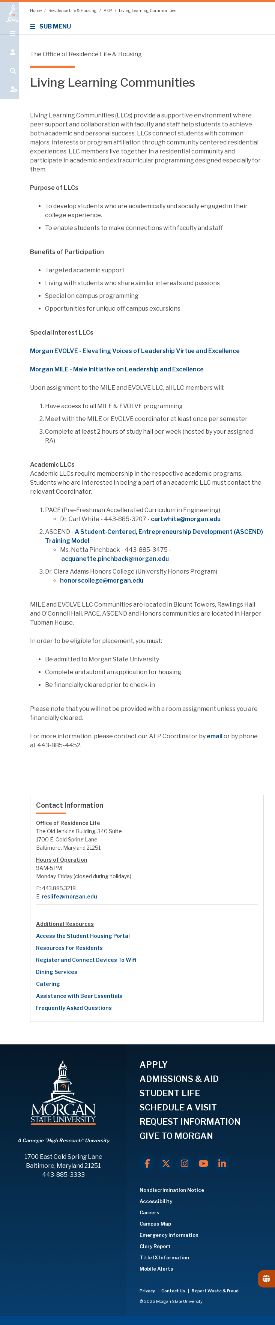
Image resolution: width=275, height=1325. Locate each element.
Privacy (148, 1290)
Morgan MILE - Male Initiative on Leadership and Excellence (117, 369)
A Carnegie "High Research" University (63, 1140)
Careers (149, 1212)
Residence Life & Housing (73, 10)
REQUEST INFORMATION (190, 1122)
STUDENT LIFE (170, 1093)
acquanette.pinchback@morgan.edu (115, 558)
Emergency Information (169, 1235)
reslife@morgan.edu (69, 896)
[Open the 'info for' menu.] (9, 60)
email (214, 736)
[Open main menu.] (9, 42)
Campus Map (155, 1224)
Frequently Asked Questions (74, 1008)
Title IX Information (164, 1257)
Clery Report (155, 1246)
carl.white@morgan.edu (186, 519)
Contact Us (173, 1290)
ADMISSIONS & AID (179, 1079)
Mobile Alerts (156, 1269)
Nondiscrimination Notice (172, 1190)
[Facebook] (147, 1163)
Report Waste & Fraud (215, 1290)
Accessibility (156, 1201)
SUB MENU (51, 26)
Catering (48, 984)
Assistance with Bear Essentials (79, 996)
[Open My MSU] (9, 98)
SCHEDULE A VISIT (178, 1107)
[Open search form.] (9, 79)
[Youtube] (203, 1163)
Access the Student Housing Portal (83, 936)
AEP (108, 10)
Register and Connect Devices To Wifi (86, 960)
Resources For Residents (69, 948)
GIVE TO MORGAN (176, 1136)
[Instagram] (184, 1163)
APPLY (154, 1065)
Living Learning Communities (147, 10)
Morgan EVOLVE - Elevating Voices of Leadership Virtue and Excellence (135, 351)
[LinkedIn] (222, 1163)
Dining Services (56, 972)
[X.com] (165, 1163)
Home (36, 10)
